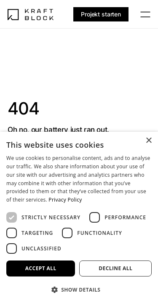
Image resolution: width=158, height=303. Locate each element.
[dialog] (79, 217)
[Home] (31, 14)
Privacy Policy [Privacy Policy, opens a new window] (65, 199)
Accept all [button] (40, 268)
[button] (79, 289)
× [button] (148, 141)
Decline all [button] (115, 268)
